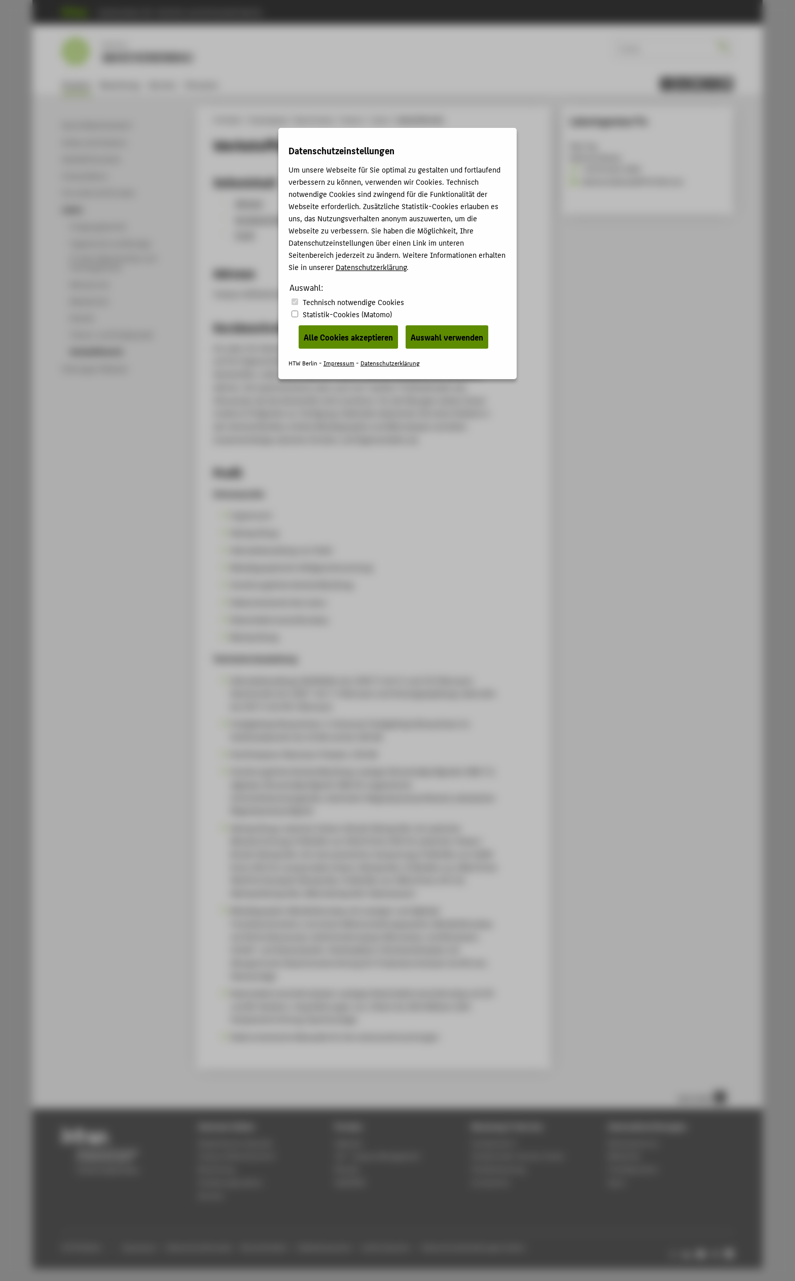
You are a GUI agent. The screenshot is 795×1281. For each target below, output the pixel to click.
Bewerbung (120, 84)
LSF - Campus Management (377, 1156)
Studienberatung (498, 1169)
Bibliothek (624, 1156)
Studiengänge (268, 119)
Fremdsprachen (633, 1169)
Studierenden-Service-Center (518, 1156)
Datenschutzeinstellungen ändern (474, 1247)
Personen (201, 84)
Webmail (348, 1143)
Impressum (139, 1247)
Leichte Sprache (386, 1247)
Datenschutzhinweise (199, 1247)
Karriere (162, 84)
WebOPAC (350, 1182)
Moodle (347, 1169)
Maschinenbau (314, 119)
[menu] (696, 84)
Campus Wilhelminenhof (236, 1156)
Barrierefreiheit (264, 1247)
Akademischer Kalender (235, 1143)
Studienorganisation (230, 1182)
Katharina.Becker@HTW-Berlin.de (626, 181)
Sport (616, 1182)
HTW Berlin (227, 119)
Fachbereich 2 (494, 1143)
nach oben (701, 1097)
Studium (76, 84)
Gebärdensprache (324, 1247)
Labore (381, 119)
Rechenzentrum (633, 1143)
